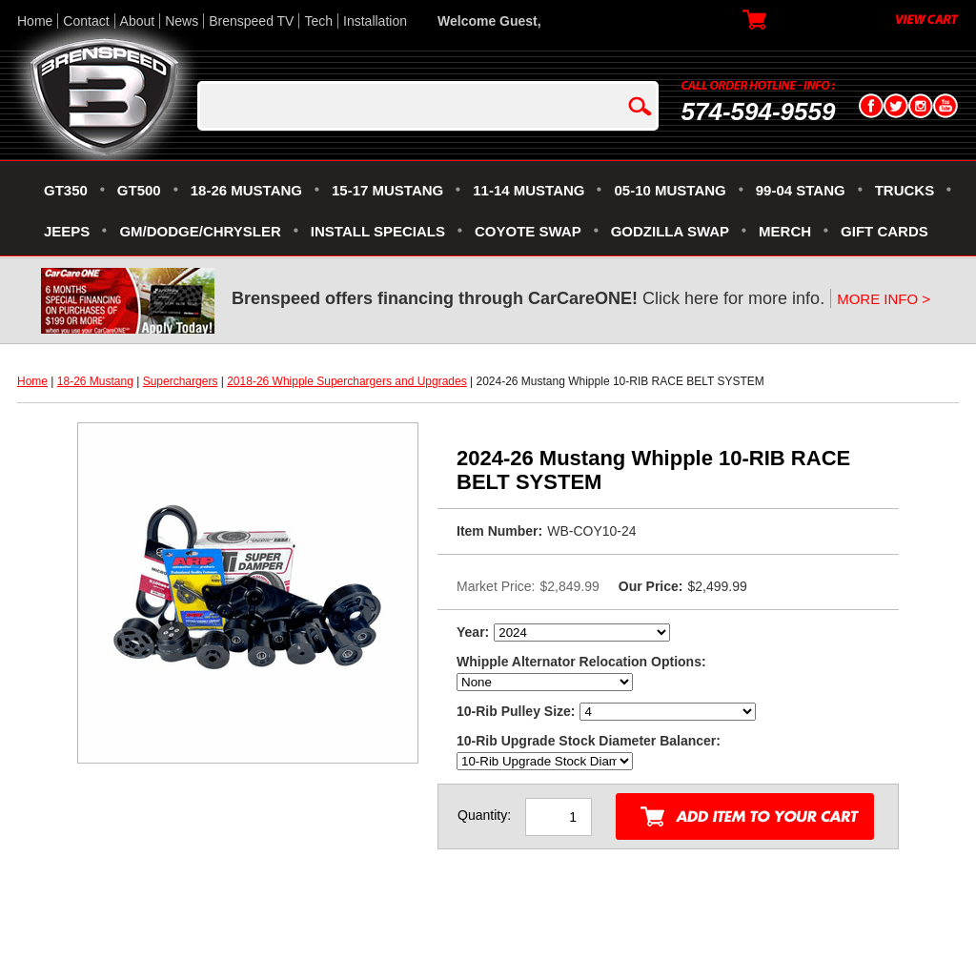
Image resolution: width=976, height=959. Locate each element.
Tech (318, 21)
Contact (86, 21)
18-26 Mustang (95, 381)
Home (34, 21)
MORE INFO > (883, 299)
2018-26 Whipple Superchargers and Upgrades (347, 381)
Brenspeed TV (251, 21)
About (137, 21)
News (181, 21)
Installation (375, 21)
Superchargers (180, 381)
